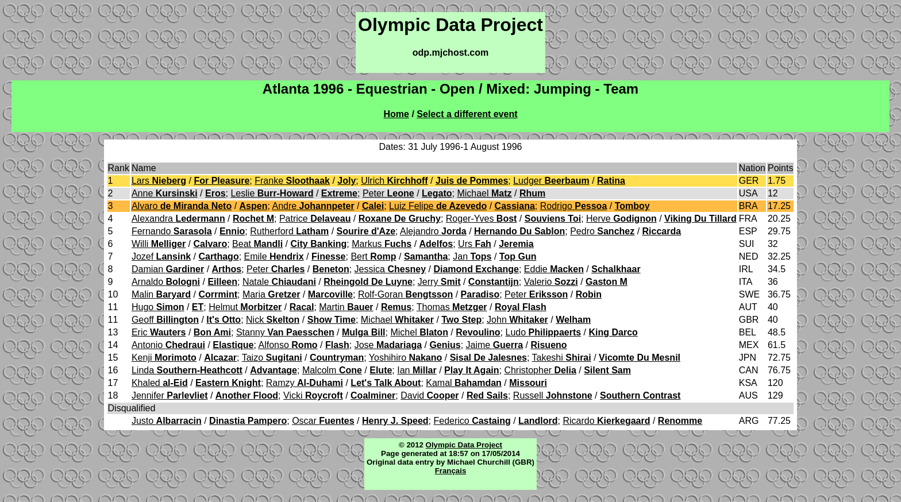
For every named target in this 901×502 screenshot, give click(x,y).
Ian (416, 370)
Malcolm (332, 370)
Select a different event (467, 114)
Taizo (272, 357)
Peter (388, 193)
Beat (257, 244)
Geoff (165, 320)
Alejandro (433, 231)
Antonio (168, 345)
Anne (165, 193)
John (517, 320)
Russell (552, 395)
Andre (313, 206)
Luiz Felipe (438, 206)
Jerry (439, 282)
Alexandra (178, 218)
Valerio (551, 282)
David (430, 395)
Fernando (172, 231)
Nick (272, 320)
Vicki (313, 395)
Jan (472, 256)
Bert (373, 256)
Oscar (323, 421)
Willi (159, 244)
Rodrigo (573, 206)
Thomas (452, 307)
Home (396, 114)
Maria (271, 294)
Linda (187, 370)
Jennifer (170, 395)
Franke (292, 181)
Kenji (164, 357)
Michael (484, 193)
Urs (474, 244)
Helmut (245, 307)
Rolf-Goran (405, 294)
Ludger (551, 181)
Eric (159, 332)
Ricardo (606, 421)
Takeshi (561, 357)
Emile (274, 256)
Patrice (315, 218)
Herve (621, 218)
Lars (159, 181)
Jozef (161, 256)
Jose (388, 345)
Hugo (158, 307)
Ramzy (304, 383)
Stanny (285, 332)
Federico (471, 421)
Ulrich (394, 181)
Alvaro (182, 206)
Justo (167, 421)
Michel (419, 332)
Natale (279, 282)
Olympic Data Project (464, 445)
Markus (381, 244)
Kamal (464, 383)
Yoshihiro (405, 357)
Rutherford (289, 231)
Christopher (540, 370)
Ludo (544, 332)
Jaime (494, 345)
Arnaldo (166, 282)
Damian (168, 269)
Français (451, 470)
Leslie (271, 193)
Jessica (390, 269)
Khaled (160, 383)
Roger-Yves (481, 218)
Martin (346, 307)
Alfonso (287, 345)
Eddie (554, 269)
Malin (161, 294)
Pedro (602, 231)
